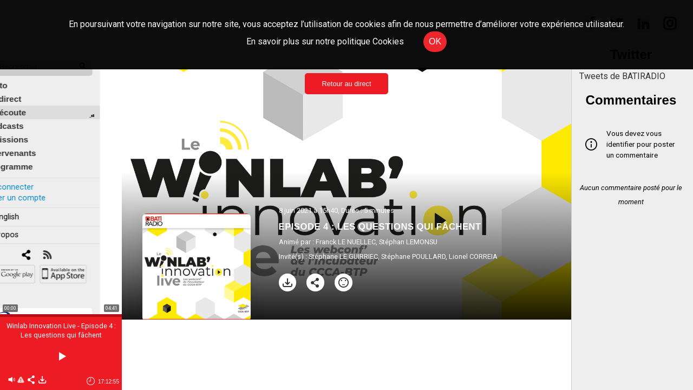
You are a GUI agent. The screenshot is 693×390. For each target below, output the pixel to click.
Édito (19, 76)
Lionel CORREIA (473, 256)
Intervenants (33, 144)
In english (24, 207)
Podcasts (27, 117)
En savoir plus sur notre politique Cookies (325, 41)
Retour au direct (346, 84)
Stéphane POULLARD (413, 256)
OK (435, 41)
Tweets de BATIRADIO (622, 76)
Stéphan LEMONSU (408, 242)
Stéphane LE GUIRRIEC (343, 256)
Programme (32, 157)
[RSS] (69, 246)
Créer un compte (37, 188)
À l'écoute (28, 103)
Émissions (29, 130)
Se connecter (31, 178)
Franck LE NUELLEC (346, 242)
